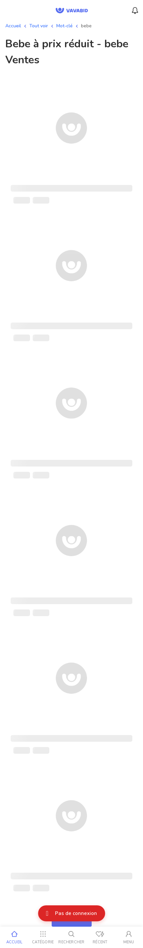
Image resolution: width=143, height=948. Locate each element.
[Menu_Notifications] (135, 10)
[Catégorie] (43, 937)
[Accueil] (14, 937)
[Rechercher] (71, 937)
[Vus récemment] (100, 937)
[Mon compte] (128, 937)
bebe (86, 26)
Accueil (13, 26)
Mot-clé (64, 26)
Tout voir (38, 26)
